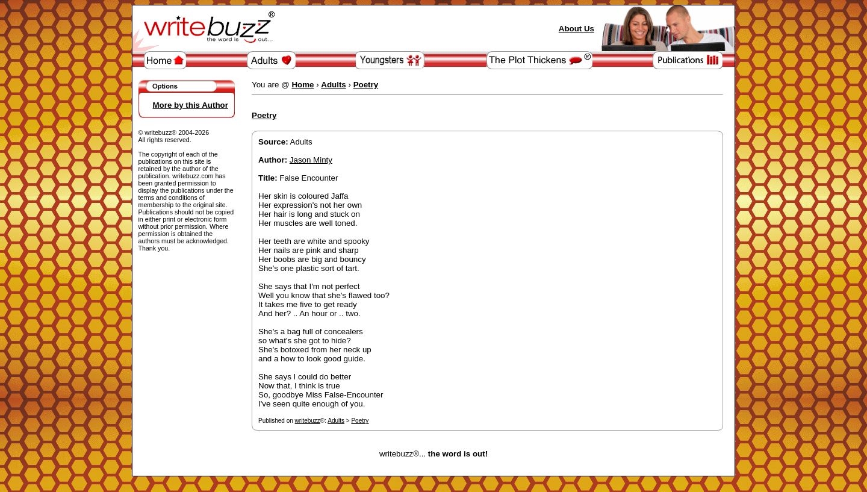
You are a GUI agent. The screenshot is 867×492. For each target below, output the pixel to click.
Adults (336, 420)
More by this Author (190, 105)
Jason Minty (311, 159)
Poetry (359, 420)
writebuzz (307, 420)
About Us (576, 28)
